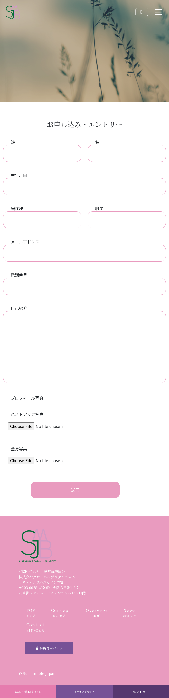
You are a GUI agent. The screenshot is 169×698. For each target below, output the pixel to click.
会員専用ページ (49, 648)
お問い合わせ (84, 691)
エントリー (140, 691)
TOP (31, 612)
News (129, 612)
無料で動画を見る (28, 691)
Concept (60, 612)
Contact (35, 627)
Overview (97, 612)
